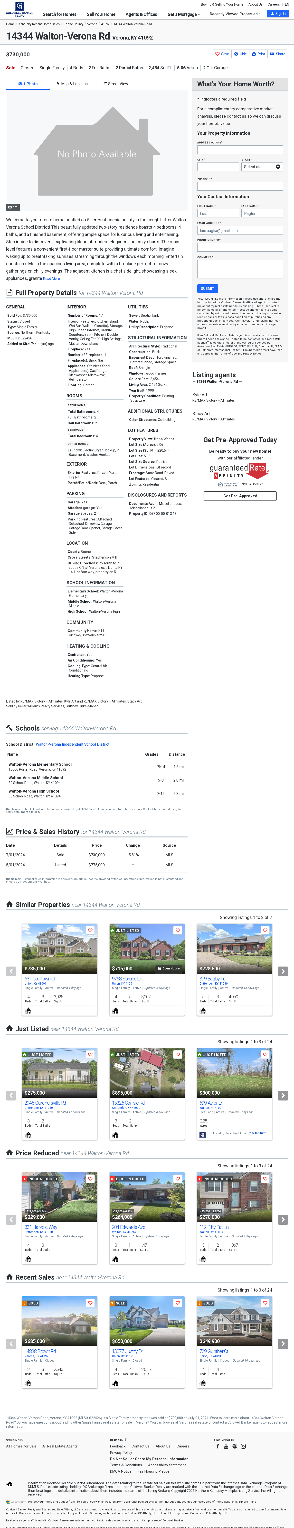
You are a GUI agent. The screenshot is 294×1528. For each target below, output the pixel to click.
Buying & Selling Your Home (222, 4)
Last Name (250, 206)
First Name (206, 206)
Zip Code (204, 179)
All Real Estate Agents (60, 1446)
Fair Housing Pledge (153, 1471)
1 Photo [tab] (28, 83)
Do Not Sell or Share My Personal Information (149, 1459)
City (201, 159)
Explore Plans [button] (247, 1501)
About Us (255, 4)
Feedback (117, 1446)
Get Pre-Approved (240, 496)
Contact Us (141, 1446)
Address (209, 142)
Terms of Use (228, 353)
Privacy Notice (252, 353)
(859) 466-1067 (256, 1133)
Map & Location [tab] (72, 83)
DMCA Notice (121, 1471)
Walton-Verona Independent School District (72, 744)
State (246, 159)
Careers (274, 4)
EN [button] (287, 4)
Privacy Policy (121, 1452)
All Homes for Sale (21, 1446)
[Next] (283, 971)
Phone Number (209, 240)
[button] (278, 13)
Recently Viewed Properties (235, 14)
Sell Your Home (103, 14)
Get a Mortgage (184, 14)
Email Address (209, 223)
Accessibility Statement (167, 1465)
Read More (51, 279)
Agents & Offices (143, 14)
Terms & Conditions (126, 1465)
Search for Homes (61, 14)
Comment (205, 257)
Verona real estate (193, 1422)
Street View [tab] (115, 83)
